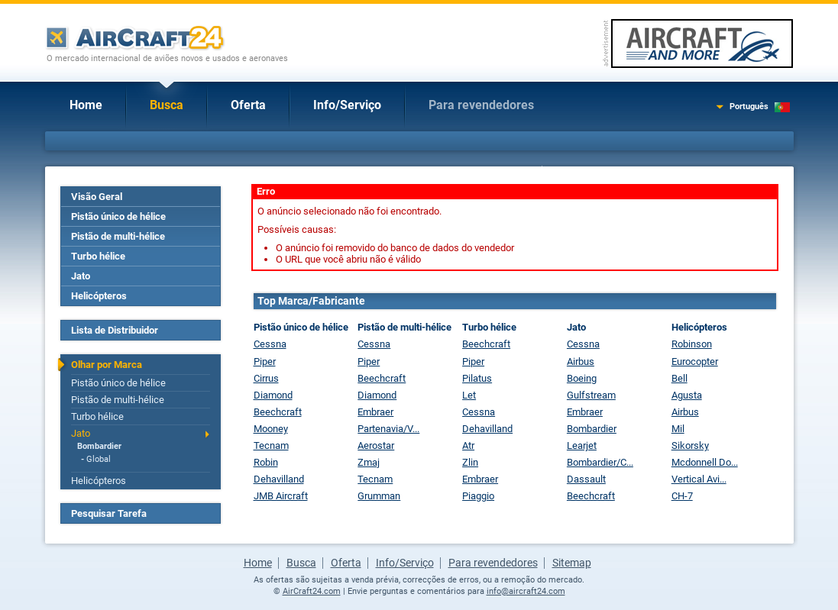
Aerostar (376, 445)
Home (86, 105)
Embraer (375, 412)
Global (98, 459)
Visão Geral (96, 196)
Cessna (270, 344)
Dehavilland (279, 479)
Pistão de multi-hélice (118, 236)
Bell (679, 378)
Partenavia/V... (388, 428)
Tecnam (271, 445)
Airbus (580, 361)
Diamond (273, 395)
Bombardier (99, 446)
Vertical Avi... (698, 479)
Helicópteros (99, 296)
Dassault (586, 479)
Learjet (582, 445)
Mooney (271, 428)
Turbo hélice (98, 256)
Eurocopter (694, 361)
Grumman (379, 496)
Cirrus (266, 378)
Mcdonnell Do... (704, 462)
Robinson (691, 344)
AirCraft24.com (312, 591)
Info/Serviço (347, 105)
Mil (677, 428)
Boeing (582, 378)
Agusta (686, 395)
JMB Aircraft (281, 496)
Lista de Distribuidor (114, 330)
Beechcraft (278, 412)
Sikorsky (690, 445)
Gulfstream (591, 395)
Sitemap (571, 563)
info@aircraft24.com (526, 591)
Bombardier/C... (600, 462)
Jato (80, 276)
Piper (265, 361)
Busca (166, 105)
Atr (468, 445)
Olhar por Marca (106, 364)
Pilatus (477, 378)
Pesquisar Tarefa (109, 513)
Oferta (248, 105)
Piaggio (478, 496)
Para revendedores (481, 105)
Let (469, 395)
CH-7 (682, 496)
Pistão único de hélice (118, 216)
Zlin (470, 462)
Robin (266, 462)
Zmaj (369, 462)
